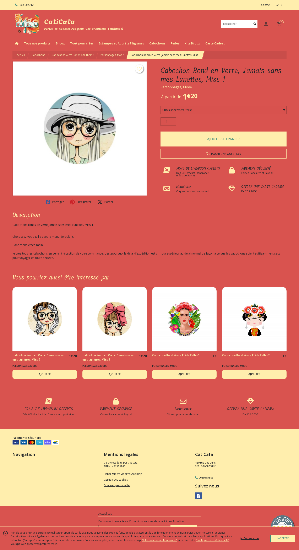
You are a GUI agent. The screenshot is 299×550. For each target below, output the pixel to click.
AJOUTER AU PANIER (223, 139)
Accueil (21, 55)
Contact (265, 5)
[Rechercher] (254, 24)
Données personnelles (117, 485)
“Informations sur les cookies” (159, 540)
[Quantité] (168, 121)
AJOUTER (45, 374)
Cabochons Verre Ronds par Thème (73, 55)
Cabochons (38, 55)
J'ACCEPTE (283, 538)
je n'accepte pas (249, 538)
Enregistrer (80, 201)
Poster (105, 201)
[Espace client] (266, 24)
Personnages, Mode (112, 55)
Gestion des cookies (116, 479)
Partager (55, 201)
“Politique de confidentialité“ (212, 540)
